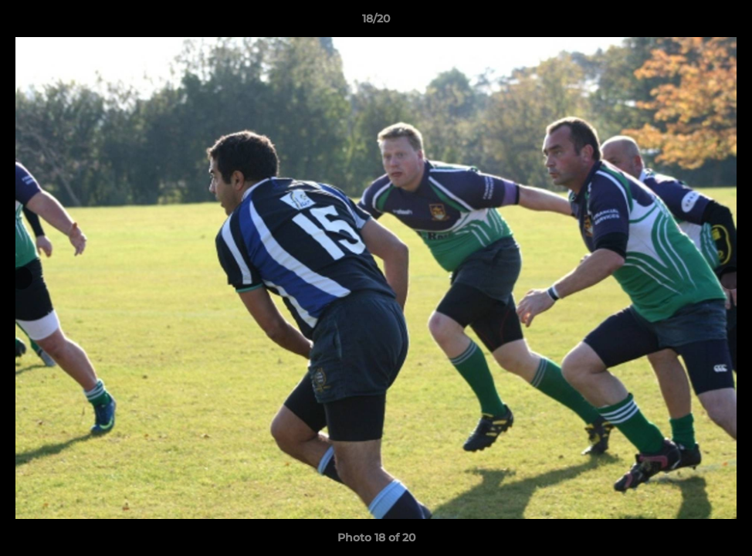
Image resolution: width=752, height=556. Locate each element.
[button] (724, 22)
